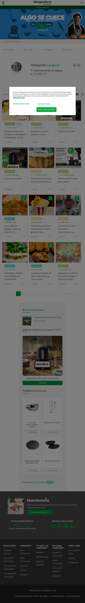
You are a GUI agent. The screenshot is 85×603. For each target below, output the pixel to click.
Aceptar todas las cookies (46, 109)
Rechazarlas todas (44, 104)
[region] (42, 101)
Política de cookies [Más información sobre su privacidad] (19, 98)
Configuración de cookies (21, 103)
